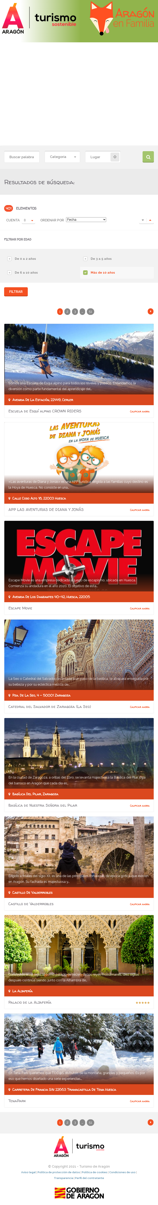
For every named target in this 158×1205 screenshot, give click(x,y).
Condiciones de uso (122, 1173)
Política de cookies (94, 1173)
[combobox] (62, 157)
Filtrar (16, 292)
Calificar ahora (140, 411)
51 (90, 311)
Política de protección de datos (59, 1173)
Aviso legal (28, 1173)
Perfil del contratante (89, 1178)
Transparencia (63, 1178)
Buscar (148, 157)
